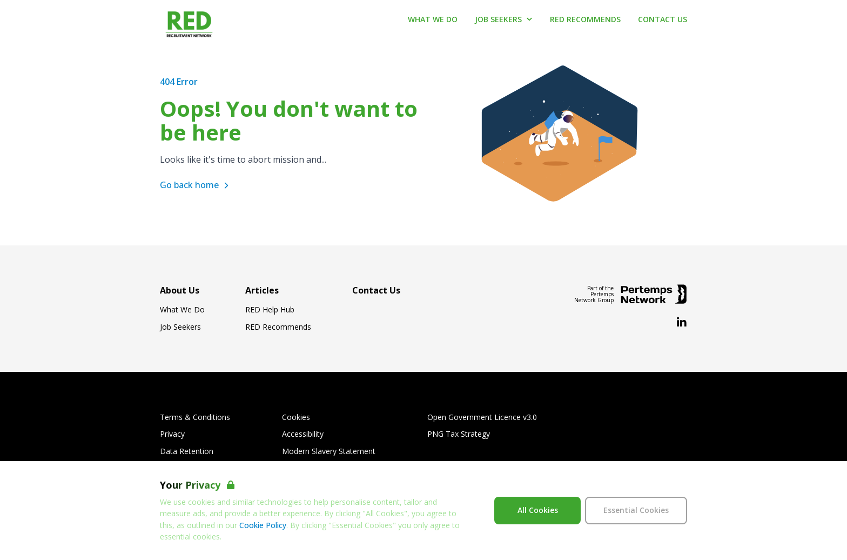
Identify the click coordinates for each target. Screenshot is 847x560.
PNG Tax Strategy (458, 434)
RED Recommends (278, 327)
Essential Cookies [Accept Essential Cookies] (636, 510)
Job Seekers (180, 327)
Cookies (296, 417)
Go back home (196, 185)
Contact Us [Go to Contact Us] (662, 19)
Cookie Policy (262, 525)
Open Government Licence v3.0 (482, 417)
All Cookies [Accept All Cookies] (537, 510)
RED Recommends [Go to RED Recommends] (585, 19)
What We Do (182, 310)
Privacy (172, 434)
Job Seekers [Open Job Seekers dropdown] (504, 19)
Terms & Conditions (195, 417)
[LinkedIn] (681, 322)
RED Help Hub (269, 310)
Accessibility (303, 434)
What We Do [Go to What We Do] (433, 19)
